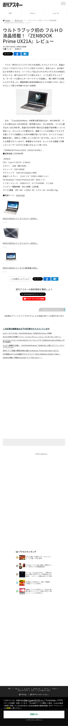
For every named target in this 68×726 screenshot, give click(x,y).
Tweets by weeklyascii (41, 454)
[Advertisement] (34, 384)
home (6, 20)
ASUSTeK (20, 195)
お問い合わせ (48, 688)
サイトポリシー (7, 688)
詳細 (8, 708)
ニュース (27, 677)
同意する (34, 714)
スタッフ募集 (27, 690)
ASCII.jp (22, 682)
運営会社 (37, 688)
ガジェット (19, 20)
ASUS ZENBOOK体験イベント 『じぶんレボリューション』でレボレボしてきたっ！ (32, 337)
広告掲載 (59, 688)
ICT (32, 678)
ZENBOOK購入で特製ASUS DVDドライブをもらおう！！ (22, 357)
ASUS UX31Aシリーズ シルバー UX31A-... (20, 243)
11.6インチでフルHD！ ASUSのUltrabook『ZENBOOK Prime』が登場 (27, 333)
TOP (11, 13)
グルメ (54, 677)
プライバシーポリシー (23, 688)
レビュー (34, 13)
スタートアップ (23, 678)
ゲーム (46, 677)
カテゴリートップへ (51, 309)
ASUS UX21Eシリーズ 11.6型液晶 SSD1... (20, 267)
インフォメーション (43, 678)
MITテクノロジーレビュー (39, 682)
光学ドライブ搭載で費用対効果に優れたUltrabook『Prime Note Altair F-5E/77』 (31, 350)
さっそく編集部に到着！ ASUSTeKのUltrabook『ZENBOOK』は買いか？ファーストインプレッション (33, 346)
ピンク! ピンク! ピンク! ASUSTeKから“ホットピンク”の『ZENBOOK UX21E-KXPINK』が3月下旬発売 (34, 341)
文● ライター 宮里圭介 (12, 49)
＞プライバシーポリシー (34, 720)
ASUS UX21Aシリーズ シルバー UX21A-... (20, 218)
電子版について (40, 690)
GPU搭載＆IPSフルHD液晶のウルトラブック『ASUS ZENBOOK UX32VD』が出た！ (32, 354)
